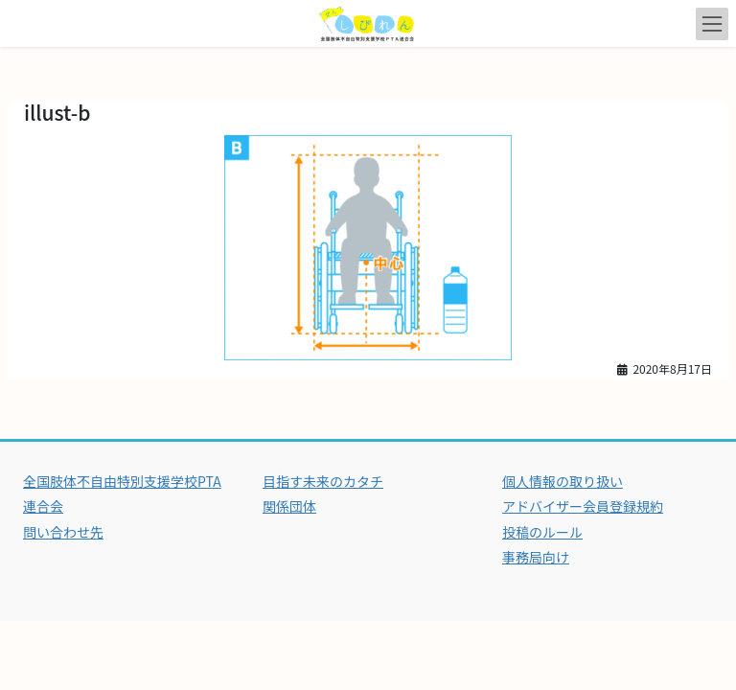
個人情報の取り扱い (562, 481)
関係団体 (289, 506)
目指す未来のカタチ (323, 481)
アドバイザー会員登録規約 (582, 506)
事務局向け (535, 556)
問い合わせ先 (63, 531)
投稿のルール (542, 531)
